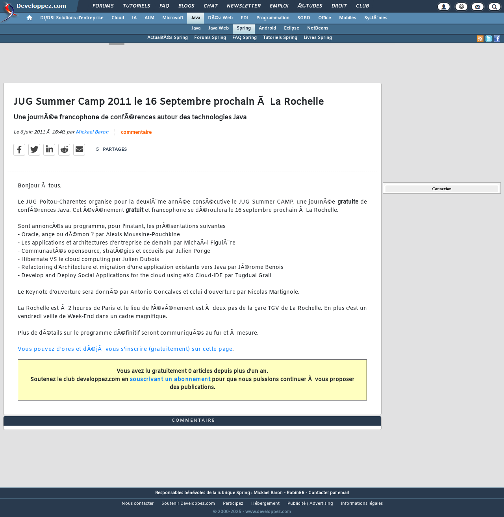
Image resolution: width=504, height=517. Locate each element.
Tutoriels (136, 6)
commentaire (136, 137)
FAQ (164, 6)
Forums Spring (210, 38)
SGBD (303, 18)
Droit (339, 6)
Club (362, 6)
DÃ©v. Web (220, 18)
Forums (103, 6)
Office (324, 18)
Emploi (279, 6)
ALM (149, 18)
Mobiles (347, 18)
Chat (210, 6)
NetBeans (317, 28)
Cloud (117, 18)
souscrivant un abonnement (170, 384)
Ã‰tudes (310, 6)
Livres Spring (318, 38)
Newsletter (243, 6)
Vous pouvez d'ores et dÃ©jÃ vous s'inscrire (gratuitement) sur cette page (125, 354)
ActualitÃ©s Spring (167, 38)
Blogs (186, 6)
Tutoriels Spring (280, 38)
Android (267, 28)
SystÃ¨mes (375, 18)
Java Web (218, 28)
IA (134, 18)
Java (195, 18)
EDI (244, 18)
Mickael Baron (92, 137)
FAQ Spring (244, 38)
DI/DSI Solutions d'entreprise (72, 18)
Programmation (272, 18)
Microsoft (172, 18)
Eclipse (291, 28)
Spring (244, 28)
